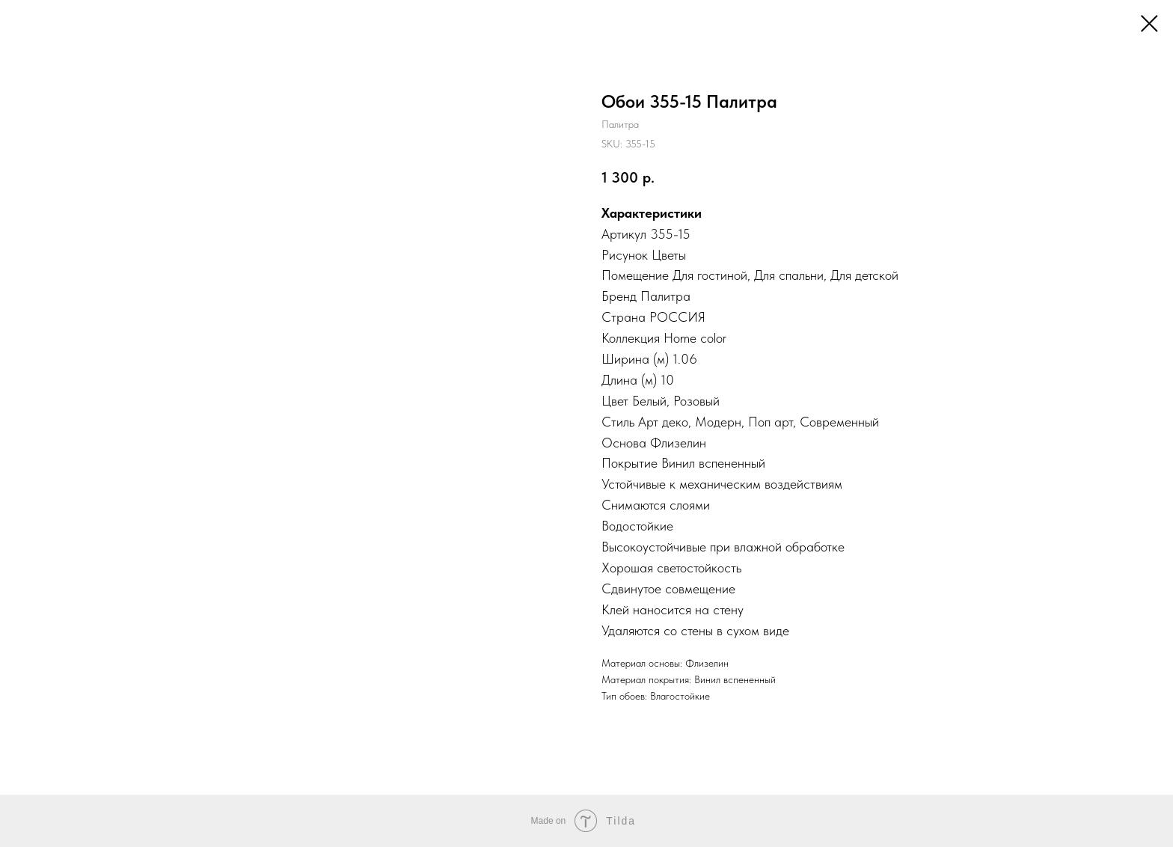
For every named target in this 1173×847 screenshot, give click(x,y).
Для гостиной (710, 275)
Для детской (864, 275)
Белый (649, 401)
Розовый (696, 401)
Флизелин (678, 442)
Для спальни (789, 275)
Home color (695, 338)
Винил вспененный (713, 463)
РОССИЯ (677, 317)
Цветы (669, 255)
